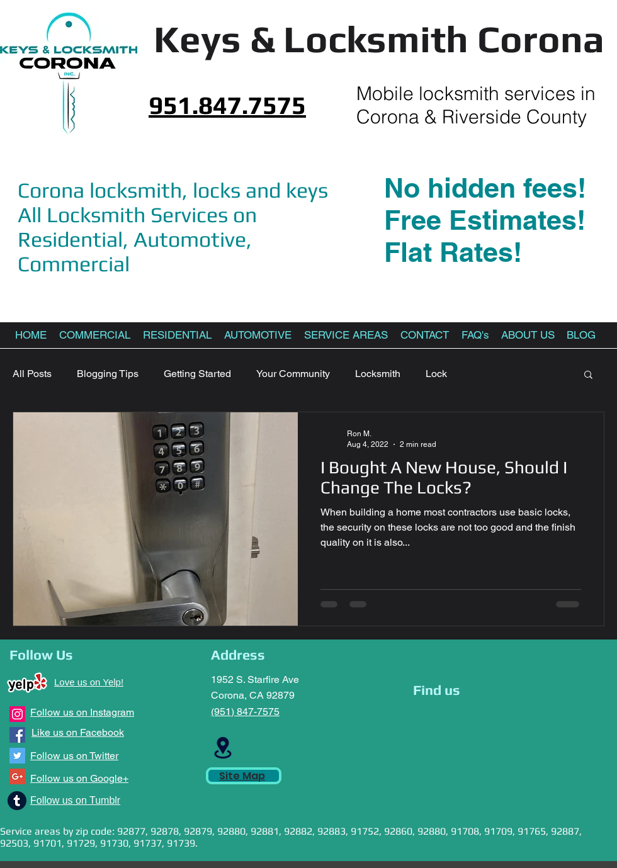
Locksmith (377, 374)
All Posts (32, 374)
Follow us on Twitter (74, 756)
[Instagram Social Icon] (17, 714)
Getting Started (197, 374)
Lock (436, 374)
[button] (588, 375)
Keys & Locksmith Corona (379, 38)
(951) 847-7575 (245, 712)
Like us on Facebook (77, 732)
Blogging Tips (108, 374)
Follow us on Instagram (82, 712)
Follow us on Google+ (79, 778)
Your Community (293, 374)
